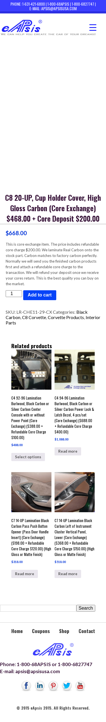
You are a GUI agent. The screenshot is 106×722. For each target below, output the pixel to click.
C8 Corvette (34, 317)
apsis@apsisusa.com (59, 8)
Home (17, 630)
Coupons (41, 630)
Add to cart (39, 295)
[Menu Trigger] (93, 27)
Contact (87, 630)
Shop (64, 630)
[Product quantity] (14, 293)
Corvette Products (66, 317)
